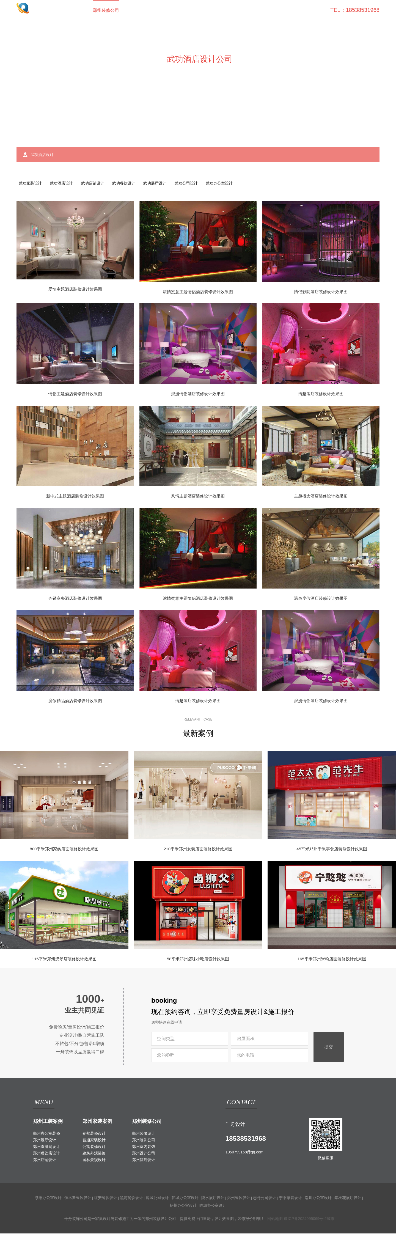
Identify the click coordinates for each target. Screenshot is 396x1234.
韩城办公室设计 (185, 1198)
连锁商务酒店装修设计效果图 (75, 599)
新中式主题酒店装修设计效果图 (75, 496)
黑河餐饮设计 (131, 1198)
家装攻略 (253, 10)
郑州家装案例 (97, 1122)
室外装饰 (196, 10)
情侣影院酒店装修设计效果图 (321, 292)
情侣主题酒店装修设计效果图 (75, 394)
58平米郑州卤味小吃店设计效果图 (198, 959)
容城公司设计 (157, 1198)
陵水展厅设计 (212, 1198)
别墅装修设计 (94, 1134)
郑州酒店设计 (143, 1160)
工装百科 (224, 10)
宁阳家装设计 (290, 1198)
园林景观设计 (94, 1160)
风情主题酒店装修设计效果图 (198, 496)
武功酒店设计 (63, 183)
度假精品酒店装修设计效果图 (75, 701)
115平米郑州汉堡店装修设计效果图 (64, 959)
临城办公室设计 (212, 1206)
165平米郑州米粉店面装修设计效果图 (332, 959)
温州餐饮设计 (238, 1198)
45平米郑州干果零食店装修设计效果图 (331, 849)
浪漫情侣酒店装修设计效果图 (198, 394)
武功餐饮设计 (128, 183)
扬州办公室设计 (183, 1206)
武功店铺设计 (95, 183)
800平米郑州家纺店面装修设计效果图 (64, 849)
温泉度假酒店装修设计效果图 (321, 599)
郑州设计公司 (143, 1153)
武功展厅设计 (160, 183)
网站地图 (275, 1219)
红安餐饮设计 (105, 1198)
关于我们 (282, 10)
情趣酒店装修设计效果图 (320, 394)
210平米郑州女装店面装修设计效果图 (198, 849)
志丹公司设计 (264, 1198)
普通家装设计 (94, 1140)
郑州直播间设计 (46, 1147)
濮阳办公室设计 (48, 1198)
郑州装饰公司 (143, 1140)
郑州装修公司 (106, 10)
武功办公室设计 (227, 183)
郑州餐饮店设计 (46, 1153)
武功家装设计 (30, 183)
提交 (328, 1047)
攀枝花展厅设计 (347, 1198)
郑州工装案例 (48, 1122)
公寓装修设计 (94, 1147)
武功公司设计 (192, 183)
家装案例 (167, 10)
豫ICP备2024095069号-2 (305, 1219)
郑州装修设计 (143, 1134)
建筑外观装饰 (94, 1153)
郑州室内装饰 (143, 1147)
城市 (330, 1219)
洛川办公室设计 (318, 1198)
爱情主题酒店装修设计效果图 (75, 290)
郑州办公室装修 (46, 1134)
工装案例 (139, 10)
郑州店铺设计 (44, 1160)
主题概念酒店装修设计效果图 (321, 496)
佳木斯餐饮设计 (77, 1198)
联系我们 (310, 10)
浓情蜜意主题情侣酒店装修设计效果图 (198, 292)
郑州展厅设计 (44, 1140)
